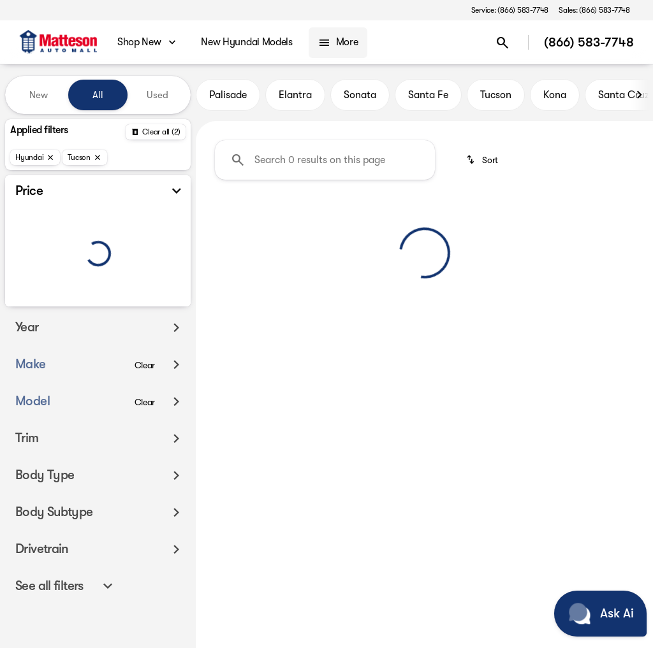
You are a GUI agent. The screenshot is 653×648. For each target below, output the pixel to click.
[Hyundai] (35, 157)
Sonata (360, 95)
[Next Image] (639, 95)
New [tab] (38, 95)
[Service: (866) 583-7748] (510, 10)
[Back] (156, 132)
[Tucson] (84, 157)
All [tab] (97, 95)
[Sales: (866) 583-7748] (594, 10)
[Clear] (145, 365)
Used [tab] (157, 95)
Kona (554, 95)
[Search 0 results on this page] (325, 160)
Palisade (228, 95)
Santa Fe (428, 95)
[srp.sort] (483, 160)
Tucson (495, 95)
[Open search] (502, 42)
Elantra (295, 95)
